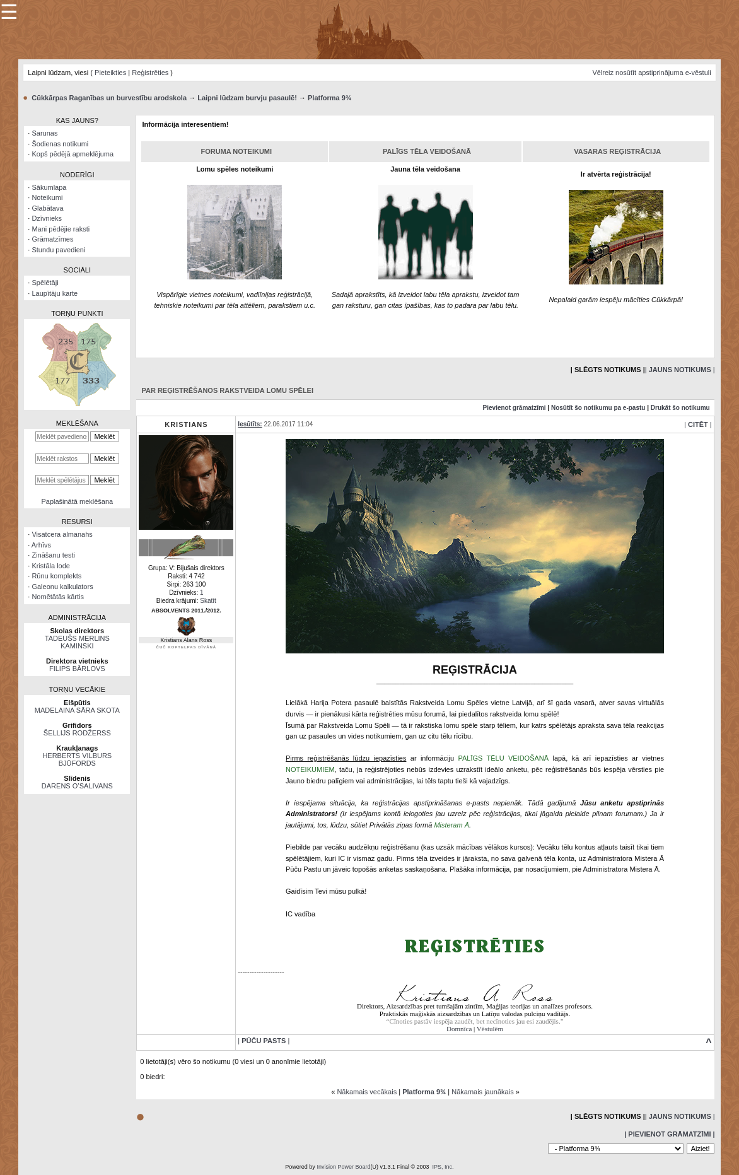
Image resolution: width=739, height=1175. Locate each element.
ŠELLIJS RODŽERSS (77, 733)
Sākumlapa (49, 187)
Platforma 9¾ (329, 98)
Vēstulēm (490, 1028)
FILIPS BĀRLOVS (77, 668)
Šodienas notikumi (60, 144)
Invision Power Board (343, 1167)
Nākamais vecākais (367, 1092)
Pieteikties (110, 72)
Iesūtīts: (250, 424)
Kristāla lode (51, 566)
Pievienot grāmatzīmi (514, 407)
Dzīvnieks (47, 218)
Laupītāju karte (55, 293)
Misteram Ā (451, 825)
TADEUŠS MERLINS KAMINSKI (77, 642)
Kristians (186, 424)
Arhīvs (41, 545)
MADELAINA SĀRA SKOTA (77, 710)
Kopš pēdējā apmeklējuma (72, 154)
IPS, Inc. (443, 1167)
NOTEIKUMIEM (310, 769)
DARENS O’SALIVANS (77, 786)
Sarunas (44, 133)
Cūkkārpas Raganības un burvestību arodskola (109, 98)
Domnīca (459, 1028)
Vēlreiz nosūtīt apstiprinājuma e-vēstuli (651, 72)
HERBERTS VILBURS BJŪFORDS (77, 759)
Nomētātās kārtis (58, 596)
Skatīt (208, 600)
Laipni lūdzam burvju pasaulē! (247, 98)
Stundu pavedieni (58, 250)
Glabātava (47, 208)
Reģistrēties (150, 72)
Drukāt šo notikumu (680, 407)
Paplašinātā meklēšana (77, 501)
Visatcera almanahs (62, 534)
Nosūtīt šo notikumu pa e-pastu (598, 407)
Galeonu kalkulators (62, 586)
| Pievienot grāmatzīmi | (669, 1134)
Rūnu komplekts (56, 576)
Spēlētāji (45, 282)
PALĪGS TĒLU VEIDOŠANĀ (503, 758)
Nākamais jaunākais (482, 1092)
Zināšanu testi (53, 555)
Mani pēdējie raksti (61, 229)
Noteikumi (47, 197)
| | (680, 369)
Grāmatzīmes (52, 239)
